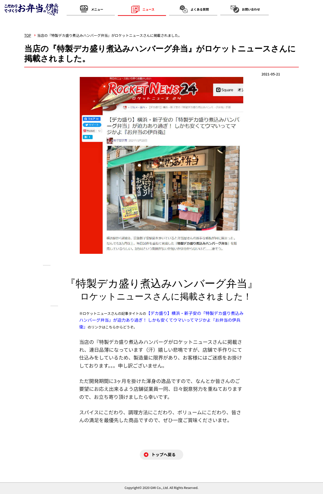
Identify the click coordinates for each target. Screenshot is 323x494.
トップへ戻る (163, 454)
